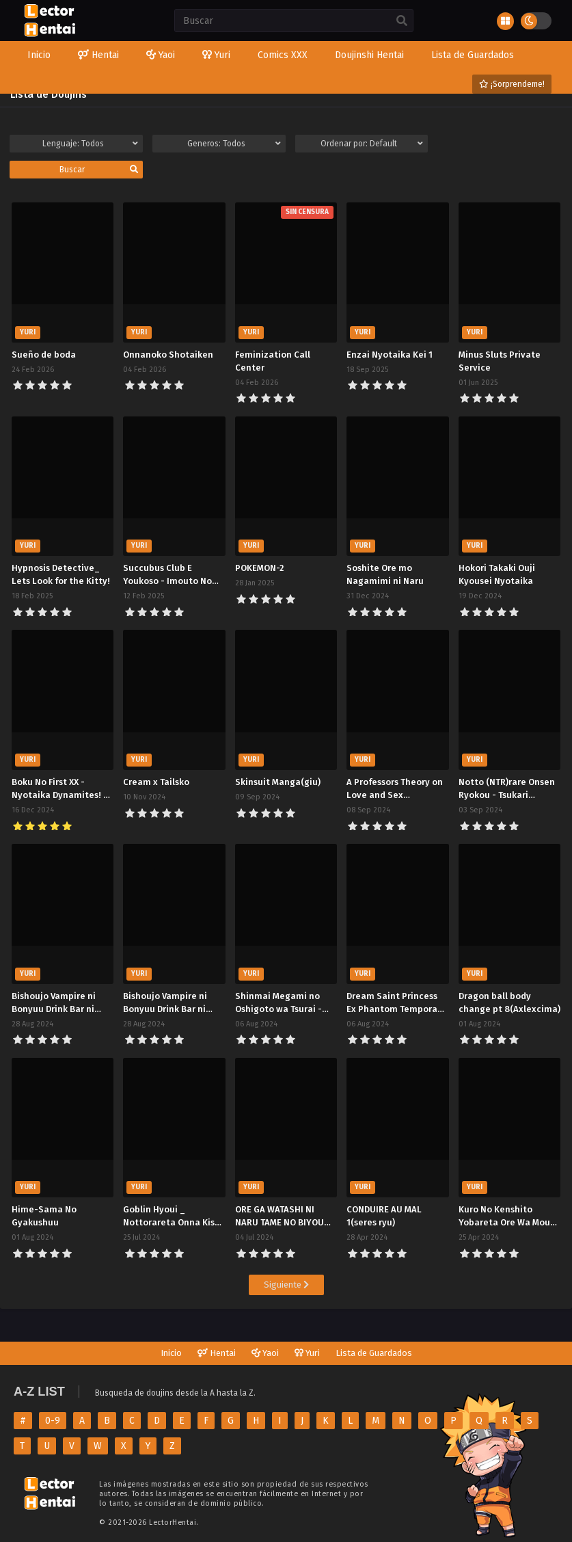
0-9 (52, 1420)
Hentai (217, 1353)
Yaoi (265, 1353)
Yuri (307, 1353)
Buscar (98, 169)
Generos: (234, 143)
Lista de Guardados (374, 1353)
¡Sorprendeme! (512, 84)
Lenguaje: (89, 143)
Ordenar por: (372, 143)
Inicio (171, 1353)
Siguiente (286, 1284)
